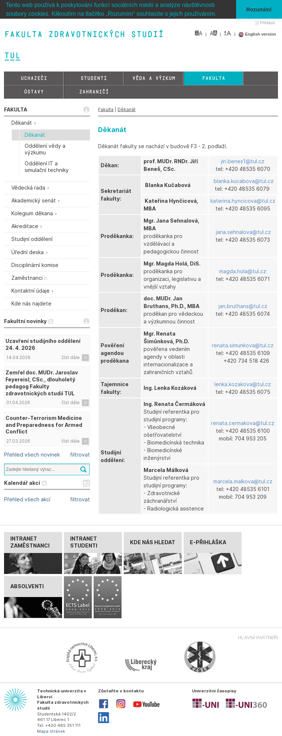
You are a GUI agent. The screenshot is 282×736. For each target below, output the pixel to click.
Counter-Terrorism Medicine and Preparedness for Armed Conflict (44, 424)
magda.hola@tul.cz (242, 271)
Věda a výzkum (153, 78)
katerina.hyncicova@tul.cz (242, 201)
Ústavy (34, 92)
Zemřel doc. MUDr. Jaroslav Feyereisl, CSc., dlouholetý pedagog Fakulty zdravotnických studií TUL (42, 382)
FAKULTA (15, 109)
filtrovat (80, 454)
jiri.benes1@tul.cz (242, 161)
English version (257, 34)
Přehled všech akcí (27, 499)
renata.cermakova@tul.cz (242, 423)
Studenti (93, 78)
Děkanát (126, 109)
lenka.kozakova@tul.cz (242, 384)
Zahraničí (94, 92)
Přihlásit (267, 23)
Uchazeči (34, 78)
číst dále (70, 357)
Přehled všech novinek (32, 454)
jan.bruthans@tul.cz (242, 306)
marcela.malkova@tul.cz (242, 481)
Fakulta (213, 78)
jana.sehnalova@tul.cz (243, 232)
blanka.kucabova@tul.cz (244, 181)
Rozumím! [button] (259, 9)
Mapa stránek (51, 730)
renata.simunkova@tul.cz (243, 345)
